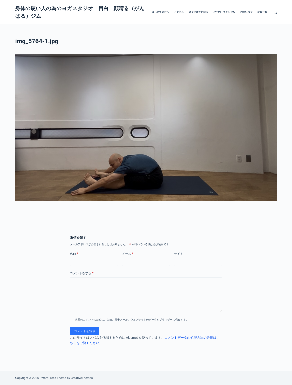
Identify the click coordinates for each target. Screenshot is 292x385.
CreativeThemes (82, 378)
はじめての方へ (160, 12)
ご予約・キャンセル (224, 12)
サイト (178, 254)
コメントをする (81, 273)
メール (127, 253)
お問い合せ (246, 12)
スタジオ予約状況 (198, 12)
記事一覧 (262, 12)
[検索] (275, 12)
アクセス (179, 12)
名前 (74, 253)
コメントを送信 (84, 331)
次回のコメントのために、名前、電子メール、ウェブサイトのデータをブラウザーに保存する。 (131, 319)
